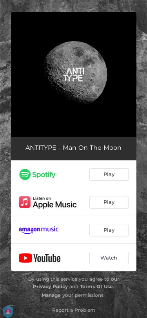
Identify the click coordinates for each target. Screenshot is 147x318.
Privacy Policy (50, 286)
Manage (51, 295)
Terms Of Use (96, 286)
